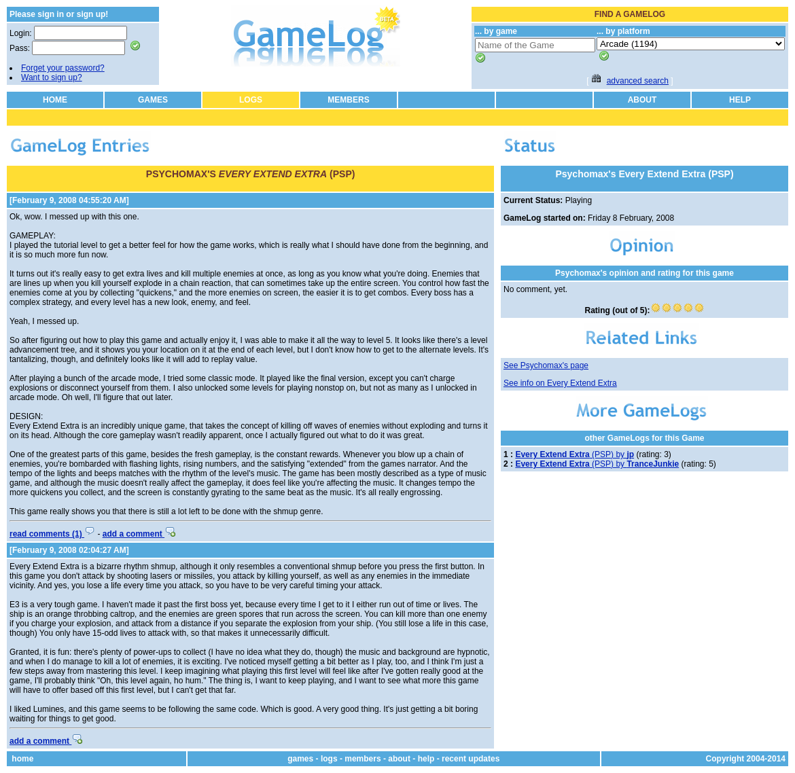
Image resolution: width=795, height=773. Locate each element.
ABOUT (642, 100)
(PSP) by (574, 454)
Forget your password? (63, 68)
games (300, 758)
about (399, 758)
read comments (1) (52, 534)
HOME (55, 100)
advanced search (638, 81)
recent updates (470, 758)
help (426, 758)
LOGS (250, 100)
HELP (740, 100)
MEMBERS (348, 100)
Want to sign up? (51, 77)
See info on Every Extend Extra (560, 383)
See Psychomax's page (546, 365)
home (22, 758)
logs (329, 758)
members (362, 758)
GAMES (153, 100)
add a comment (139, 534)
